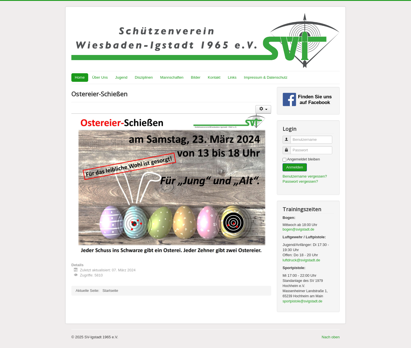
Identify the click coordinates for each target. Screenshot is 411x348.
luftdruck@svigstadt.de (301, 260)
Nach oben (331, 337)
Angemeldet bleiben (303, 159)
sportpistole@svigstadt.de (302, 301)
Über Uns (100, 77)
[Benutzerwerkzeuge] (263, 109)
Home (80, 77)
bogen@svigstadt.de (298, 229)
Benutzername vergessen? (305, 176)
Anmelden (294, 167)
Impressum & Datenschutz (265, 77)
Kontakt (214, 77)
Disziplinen (144, 77)
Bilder (195, 77)
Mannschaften (172, 77)
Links (232, 77)
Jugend (121, 77)
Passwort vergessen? (300, 181)
